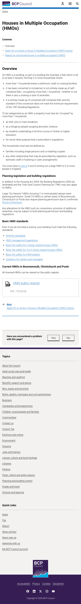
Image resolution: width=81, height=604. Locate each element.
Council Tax (8, 429)
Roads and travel (11, 486)
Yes (53, 338)
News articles (9, 531)
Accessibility (23, 583)
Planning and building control (17, 480)
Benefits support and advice (16, 383)
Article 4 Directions (12, 202)
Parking (6, 469)
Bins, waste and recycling (15, 388)
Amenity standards (15, 235)
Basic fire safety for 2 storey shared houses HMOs (32, 245)
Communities (9, 417)
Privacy (36, 583)
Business (7, 400)
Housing (6, 446)
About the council (11, 365)
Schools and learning (13, 492)
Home (5, 11)
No (68, 338)
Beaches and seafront (13, 377)
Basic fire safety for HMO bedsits (23, 254)
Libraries (6, 463)
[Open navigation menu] (70, 3)
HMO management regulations (22, 240)
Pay (4, 520)
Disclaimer (58, 583)
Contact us (8, 423)
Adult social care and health (16, 371)
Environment (8, 440)
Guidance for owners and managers (24, 259)
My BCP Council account (15, 549)
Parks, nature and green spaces (18, 475)
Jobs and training (11, 452)
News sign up (9, 537)
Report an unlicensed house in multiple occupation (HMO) (35, 55)
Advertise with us (11, 543)
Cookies (46, 583)
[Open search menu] (77, 3)
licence (23, 166)
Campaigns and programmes (17, 406)
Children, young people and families (20, 411)
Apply (5, 514)
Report (5, 526)
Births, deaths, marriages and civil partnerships (26, 394)
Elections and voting (12, 434)
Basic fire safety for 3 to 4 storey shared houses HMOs (34, 249)
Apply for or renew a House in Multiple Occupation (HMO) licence (39, 50)
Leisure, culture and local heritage (19, 457)
